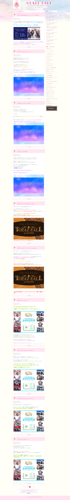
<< (23, 486)
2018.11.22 (18, 150)
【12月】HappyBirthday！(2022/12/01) (50, 13)
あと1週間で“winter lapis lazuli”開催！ (24, 103)
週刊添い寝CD (48, 101)
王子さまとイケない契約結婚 (51, 67)
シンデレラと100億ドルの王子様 (51, 81)
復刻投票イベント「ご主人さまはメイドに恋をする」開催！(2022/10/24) (51, 27)
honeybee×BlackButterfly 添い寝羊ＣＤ (51, 99)
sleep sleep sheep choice (50, 87)
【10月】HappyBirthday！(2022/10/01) (50, 30)
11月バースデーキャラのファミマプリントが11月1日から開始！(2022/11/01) (51, 23)
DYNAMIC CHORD (49, 63)
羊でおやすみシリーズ (50, 96)
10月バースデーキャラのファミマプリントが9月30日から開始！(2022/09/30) (51, 33)
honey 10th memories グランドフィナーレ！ (25, 51)
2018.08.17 (18, 349)
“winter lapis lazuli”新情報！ (22, 151)
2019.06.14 (18, 14)
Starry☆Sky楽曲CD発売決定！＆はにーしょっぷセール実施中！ (28, 15)
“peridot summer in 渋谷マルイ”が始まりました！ (26, 350)
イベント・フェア (49, 50)
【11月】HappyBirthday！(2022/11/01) (50, 20)
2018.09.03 (18, 299)
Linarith (48, 61)
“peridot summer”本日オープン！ (23, 439)
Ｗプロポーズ (48, 79)
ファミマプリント (49, 52)
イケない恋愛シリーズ (50, 54)
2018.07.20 (18, 438)
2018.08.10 (18, 397)
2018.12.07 (18, 102)
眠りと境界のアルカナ (50, 103)
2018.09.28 (18, 247)
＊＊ (18, 167)
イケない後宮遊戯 (49, 75)
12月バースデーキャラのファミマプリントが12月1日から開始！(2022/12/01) (51, 16)
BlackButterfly (49, 56)
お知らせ (48, 48)
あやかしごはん (49, 89)
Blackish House (49, 65)
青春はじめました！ (50, 94)
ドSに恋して (48, 73)
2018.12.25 (18, 50)
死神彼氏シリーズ (49, 69)
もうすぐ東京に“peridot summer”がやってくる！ (25, 398)
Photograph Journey (50, 91)
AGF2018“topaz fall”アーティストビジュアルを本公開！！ (27, 248)
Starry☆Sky (15, 11)
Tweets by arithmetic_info (49, 105)
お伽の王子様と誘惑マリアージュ (51, 77)
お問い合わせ (28, 493)
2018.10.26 (18, 202)
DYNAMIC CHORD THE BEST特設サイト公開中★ (25, 203)
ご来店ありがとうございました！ (22, 300)
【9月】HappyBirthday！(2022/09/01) (50, 37)
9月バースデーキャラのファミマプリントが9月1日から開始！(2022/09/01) (51, 40)
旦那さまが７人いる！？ (50, 71)
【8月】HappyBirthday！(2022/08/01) (50, 44)
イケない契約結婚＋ (50, 83)
